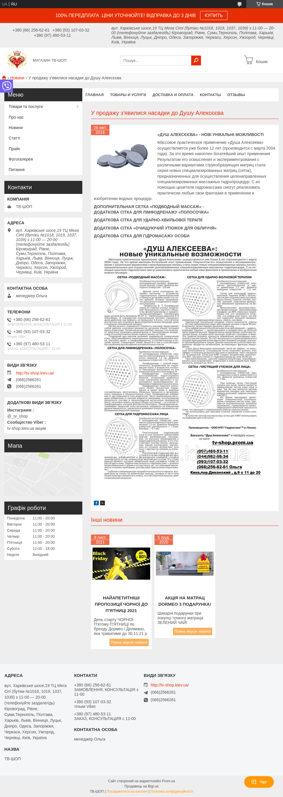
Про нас (16, 117)
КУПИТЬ (214, 15)
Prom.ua (168, 781)
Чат (259, 782)
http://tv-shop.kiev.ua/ (35, 373)
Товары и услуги (128, 95)
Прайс (14, 148)
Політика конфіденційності (171, 791)
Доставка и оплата (172, 95)
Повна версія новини (129, 642)
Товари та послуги (26, 106)
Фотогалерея (21, 159)
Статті (14, 138)
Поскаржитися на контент (127, 791)
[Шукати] (196, 60)
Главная (94, 95)
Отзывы (236, 95)
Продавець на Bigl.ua (141, 786)
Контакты (210, 95)
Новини (17, 78)
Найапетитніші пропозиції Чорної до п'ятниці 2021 (121, 604)
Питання (17, 169)
